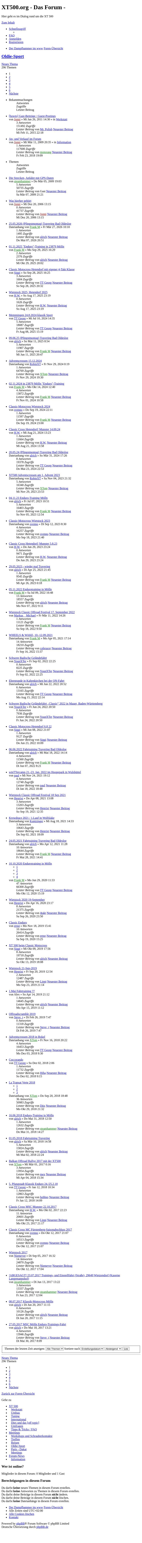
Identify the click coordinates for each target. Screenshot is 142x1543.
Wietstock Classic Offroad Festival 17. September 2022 (42, 612)
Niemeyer (20, 1255)
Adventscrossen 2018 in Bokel (27, 1036)
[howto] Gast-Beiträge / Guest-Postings (32, 116)
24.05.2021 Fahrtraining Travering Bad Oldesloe (38, 840)
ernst (17, 925)
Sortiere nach (84, 1348)
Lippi (43, 981)
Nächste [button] (13, 93)
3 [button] (9, 80)
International (18, 1419)
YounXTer (20, 661)
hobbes (44, 1197)
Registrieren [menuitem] (16, 42)
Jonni (17, 119)
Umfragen (17, 1426)
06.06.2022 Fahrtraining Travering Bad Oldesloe (38, 749)
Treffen (15, 1439)
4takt (43, 913)
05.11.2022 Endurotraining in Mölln (30, 589)
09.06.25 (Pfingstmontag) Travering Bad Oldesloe (38, 337)
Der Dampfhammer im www (26, 1507)
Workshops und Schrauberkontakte (32, 1436)
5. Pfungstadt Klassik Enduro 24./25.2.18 (33, 1183)
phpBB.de (42, 1526)
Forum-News (16, 1455)
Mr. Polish (46, 129)
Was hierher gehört (20, 200)
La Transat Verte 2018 (22, 1082)
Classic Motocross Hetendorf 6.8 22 (30, 726)
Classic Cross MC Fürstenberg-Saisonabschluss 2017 (40, 1229)
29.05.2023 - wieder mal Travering (29, 566)
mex (42, 1174)
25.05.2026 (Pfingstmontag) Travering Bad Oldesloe (40, 223)
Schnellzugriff (17, 28)
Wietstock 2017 (18, 1252)
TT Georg (46, 282)
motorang (45, 152)
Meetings (14, 1432)
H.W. (17, 295)
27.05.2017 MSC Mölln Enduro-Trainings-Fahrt (37, 1324)
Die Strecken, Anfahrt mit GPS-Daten (31, 178)
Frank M (35, 227)
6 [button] (9, 90)
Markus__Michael (25, 615)
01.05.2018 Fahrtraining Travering (29, 1138)
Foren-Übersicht (53, 1507)
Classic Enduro (18, 922)
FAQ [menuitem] (12, 35)
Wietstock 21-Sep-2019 (23, 968)
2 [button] (9, 77)
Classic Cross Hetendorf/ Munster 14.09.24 (34, 429)
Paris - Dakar (19, 1449)
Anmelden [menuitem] (15, 38)
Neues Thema (9, 64)
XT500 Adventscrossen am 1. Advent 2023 (34, 475)
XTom (44, 374)
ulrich (43, 236)
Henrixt (18, 798)
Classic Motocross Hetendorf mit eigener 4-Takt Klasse (42, 269)
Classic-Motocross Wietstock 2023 (29, 520)
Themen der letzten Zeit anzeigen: (34, 1348)
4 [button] (9, 83)
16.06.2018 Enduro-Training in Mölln (31, 1115)
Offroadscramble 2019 (22, 1014)
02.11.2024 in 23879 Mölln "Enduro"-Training (36, 383)
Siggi (17, 272)
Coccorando (16, 1059)
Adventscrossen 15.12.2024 (25, 360)
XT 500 (13, 1406)
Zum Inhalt (8, 22)
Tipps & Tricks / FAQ (24, 1429)
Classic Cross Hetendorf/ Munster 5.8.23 (33, 543)
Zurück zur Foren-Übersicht (18, 1393)
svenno (18, 409)
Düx (42, 1105)
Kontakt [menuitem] (13, 1517)
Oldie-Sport (12, 56)
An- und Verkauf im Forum (25, 138)
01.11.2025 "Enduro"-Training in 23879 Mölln (36, 246)
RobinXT (35, 364)
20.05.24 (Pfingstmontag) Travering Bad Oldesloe (38, 452)
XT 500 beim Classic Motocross (28, 945)
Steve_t (18, 1017)
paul (16, 775)
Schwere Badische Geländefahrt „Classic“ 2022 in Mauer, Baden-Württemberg (55, 703)
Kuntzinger (36, 821)
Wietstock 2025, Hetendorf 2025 (28, 292)
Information (64, 142)
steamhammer (22, 181)
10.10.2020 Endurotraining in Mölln (30, 863)
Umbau (15, 1412)
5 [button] (9, 86)
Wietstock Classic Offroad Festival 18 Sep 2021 (37, 795)
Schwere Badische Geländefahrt (28, 657)
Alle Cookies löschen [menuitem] (21, 1514)
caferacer (45, 648)
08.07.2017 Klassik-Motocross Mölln (31, 1301)
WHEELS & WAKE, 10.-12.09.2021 (31, 635)
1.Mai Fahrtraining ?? (22, 991)
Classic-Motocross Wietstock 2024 (29, 406)
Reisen (15, 1442)
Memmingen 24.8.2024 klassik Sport (31, 315)
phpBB (20, 1523)
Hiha (43, 1072)
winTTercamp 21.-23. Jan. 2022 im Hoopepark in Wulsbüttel (45, 772)
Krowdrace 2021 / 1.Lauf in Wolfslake (31, 817)
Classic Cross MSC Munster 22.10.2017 (33, 1206)
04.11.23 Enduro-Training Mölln (28, 497)
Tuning (15, 1416)
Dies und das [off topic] (25, 1422)
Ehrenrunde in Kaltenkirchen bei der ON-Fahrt (36, 680)
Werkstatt (61, 119)
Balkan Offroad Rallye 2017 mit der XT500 (35, 1161)
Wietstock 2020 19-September (27, 899)
